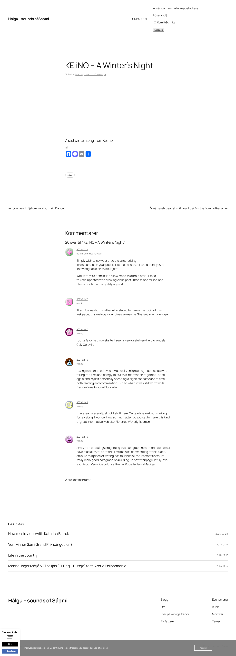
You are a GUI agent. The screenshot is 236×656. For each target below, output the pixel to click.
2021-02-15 (82, 359)
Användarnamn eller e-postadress (175, 8)
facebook (10, 651)
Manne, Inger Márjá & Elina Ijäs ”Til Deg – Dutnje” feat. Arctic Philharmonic (67, 566)
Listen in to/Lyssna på (95, 74)
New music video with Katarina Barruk (38, 534)
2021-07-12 (82, 249)
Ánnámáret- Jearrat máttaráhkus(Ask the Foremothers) (186, 208)
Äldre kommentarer (77, 480)
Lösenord (159, 15)
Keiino (70, 175)
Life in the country (23, 555)
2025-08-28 (222, 533)
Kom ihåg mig (164, 22)
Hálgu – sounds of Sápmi (28, 18)
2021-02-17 (82, 299)
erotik (79, 303)
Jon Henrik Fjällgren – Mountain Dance (38, 208)
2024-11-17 (222, 555)
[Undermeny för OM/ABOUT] (149, 19)
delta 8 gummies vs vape (89, 253)
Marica (78, 74)
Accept (203, 647)
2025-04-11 (222, 544)
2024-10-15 (222, 566)
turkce (80, 333)
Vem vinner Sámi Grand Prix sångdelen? (40, 544)
